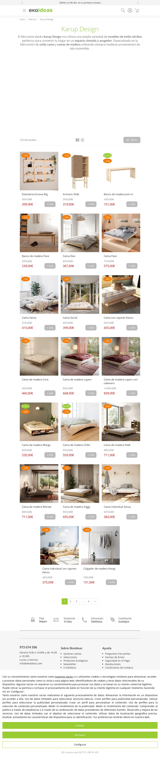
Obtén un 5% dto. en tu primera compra (80, 2)
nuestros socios (64, 676)
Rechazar (80, 735)
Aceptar (80, 725)
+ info (50, 204)
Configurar (80, 744)
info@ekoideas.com (31, 663)
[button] (22, 2)
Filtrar (131, 140)
